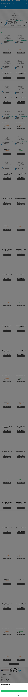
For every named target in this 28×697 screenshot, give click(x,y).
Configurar (14, 693)
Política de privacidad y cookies (22, 695)
